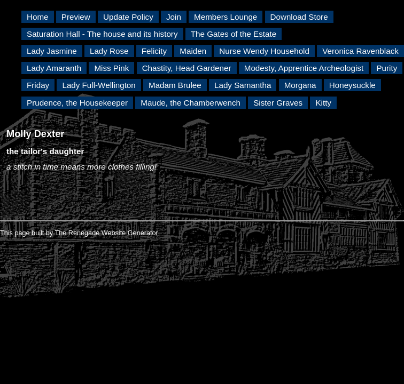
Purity (386, 68)
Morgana (300, 85)
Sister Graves (277, 102)
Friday (38, 85)
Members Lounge (225, 16)
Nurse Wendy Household (264, 50)
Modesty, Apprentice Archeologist (303, 68)
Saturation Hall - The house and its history (102, 33)
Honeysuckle (352, 85)
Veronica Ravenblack (360, 50)
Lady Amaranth (54, 68)
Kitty (323, 102)
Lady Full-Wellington (98, 85)
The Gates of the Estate (233, 33)
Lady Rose (109, 50)
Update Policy (128, 16)
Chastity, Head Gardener (186, 68)
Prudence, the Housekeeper (77, 102)
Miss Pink (111, 68)
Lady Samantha (242, 85)
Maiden (193, 50)
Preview (75, 16)
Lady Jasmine (52, 50)
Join (173, 16)
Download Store (299, 16)
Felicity (154, 50)
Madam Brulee (175, 85)
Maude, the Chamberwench (190, 102)
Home (38, 16)
